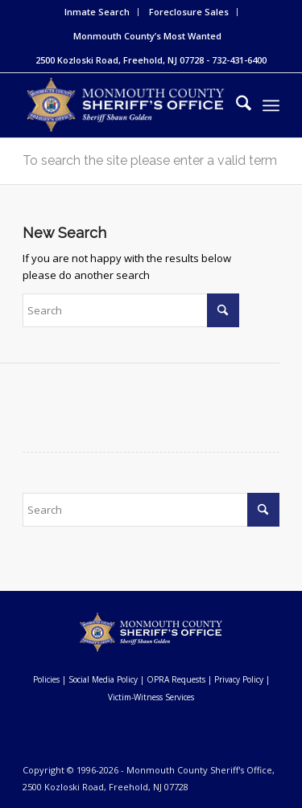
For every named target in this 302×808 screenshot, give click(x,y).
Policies (46, 679)
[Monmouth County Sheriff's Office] (125, 105)
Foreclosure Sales (189, 12)
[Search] (235, 105)
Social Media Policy (103, 679)
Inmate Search (97, 12)
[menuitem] (97, 12)
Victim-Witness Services (151, 697)
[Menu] (271, 105)
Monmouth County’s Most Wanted (147, 36)
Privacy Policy (238, 679)
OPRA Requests (176, 679)
